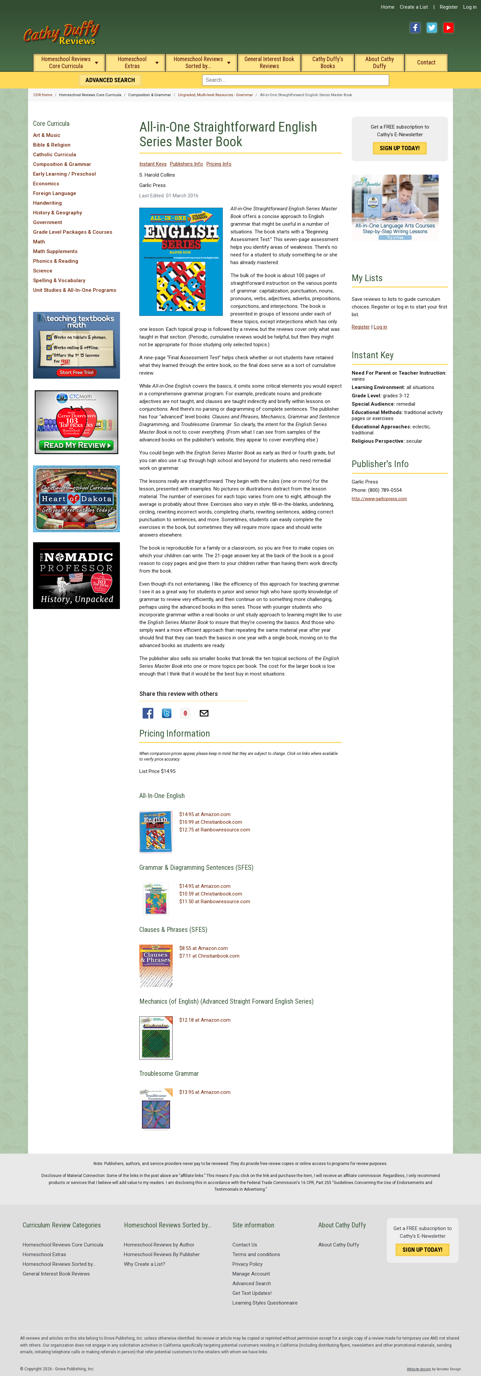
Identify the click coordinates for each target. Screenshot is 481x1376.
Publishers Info (186, 164)
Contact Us (244, 1245)
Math (39, 242)
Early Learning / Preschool (64, 174)
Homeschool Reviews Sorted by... (198, 62)
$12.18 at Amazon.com (204, 1020)
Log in (470, 7)
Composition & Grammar (62, 164)
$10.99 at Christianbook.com (210, 822)
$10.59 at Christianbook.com (210, 894)
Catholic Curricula (54, 155)
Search (110, 79)
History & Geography (57, 213)
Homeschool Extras (132, 62)
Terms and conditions (256, 1254)
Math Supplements (55, 251)
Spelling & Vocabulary (59, 280)
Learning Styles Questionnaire (265, 1303)
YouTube (449, 28)
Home (387, 7)
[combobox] (295, 80)
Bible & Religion (51, 145)
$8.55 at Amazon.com (203, 948)
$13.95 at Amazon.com (204, 1092)
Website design (419, 1369)
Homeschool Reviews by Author (159, 1245)
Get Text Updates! (252, 1293)
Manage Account (251, 1274)
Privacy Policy (247, 1264)
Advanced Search (251, 1284)
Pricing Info (218, 164)
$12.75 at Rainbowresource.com (214, 830)
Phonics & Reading (55, 261)
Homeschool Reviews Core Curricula (66, 62)
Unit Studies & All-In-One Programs (74, 290)
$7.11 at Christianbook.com (209, 956)
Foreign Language (54, 193)
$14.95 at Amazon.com (204, 814)
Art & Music (46, 135)
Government (47, 222)
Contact (426, 62)
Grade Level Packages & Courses (72, 232)
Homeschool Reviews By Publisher (162, 1254)
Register (449, 7)
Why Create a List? (144, 1264)
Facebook (415, 28)
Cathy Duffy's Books (327, 62)
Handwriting (47, 203)
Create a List (414, 7)
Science (42, 271)
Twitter (432, 28)
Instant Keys (153, 164)
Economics (46, 184)
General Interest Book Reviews (269, 62)
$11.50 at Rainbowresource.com (214, 902)
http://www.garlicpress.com (379, 498)
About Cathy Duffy (379, 62)
